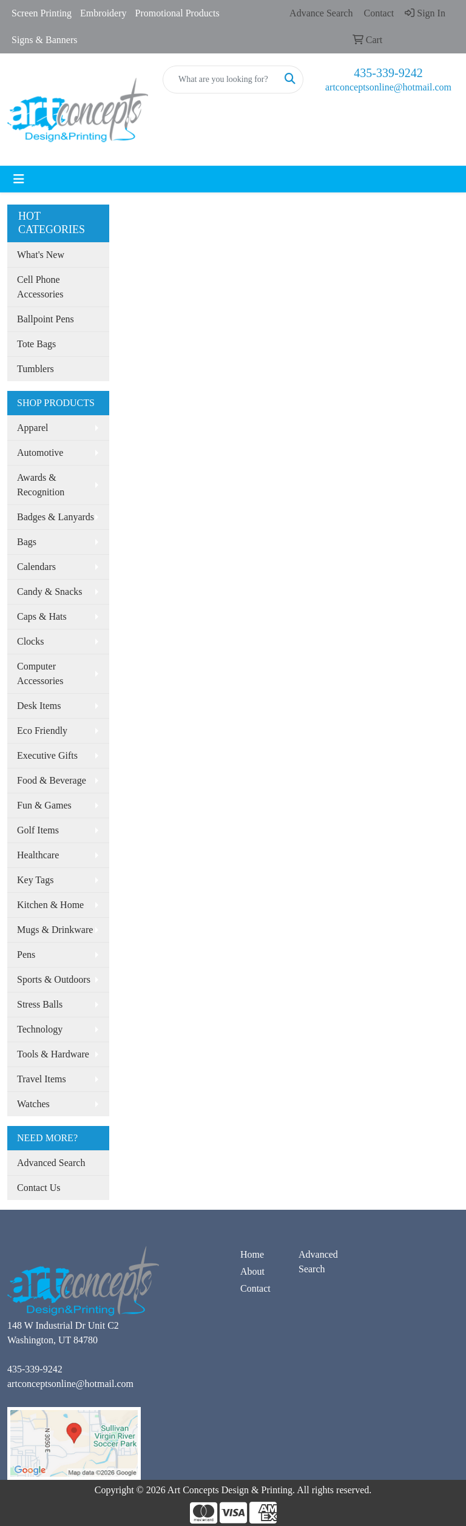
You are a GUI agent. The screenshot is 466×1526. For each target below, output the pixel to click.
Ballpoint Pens (45, 319)
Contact (255, 1288)
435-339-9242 (388, 73)
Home (252, 1254)
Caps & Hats (42, 616)
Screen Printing (42, 13)
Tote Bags (36, 344)
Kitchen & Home (50, 905)
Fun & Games (44, 805)
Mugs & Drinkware (55, 929)
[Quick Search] (220, 79)
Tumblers (35, 369)
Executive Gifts (47, 755)
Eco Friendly (42, 730)
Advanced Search (51, 1163)
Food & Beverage (51, 780)
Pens (26, 954)
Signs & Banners (44, 40)
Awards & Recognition (40, 484)
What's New (40, 254)
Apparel (33, 427)
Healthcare (38, 855)
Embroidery (103, 13)
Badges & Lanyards (55, 517)
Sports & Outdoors (53, 979)
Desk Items (39, 705)
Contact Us (39, 1187)
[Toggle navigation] (19, 179)
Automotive (40, 452)
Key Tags (35, 880)
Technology (39, 1029)
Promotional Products (177, 13)
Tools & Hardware (53, 1054)
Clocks (30, 641)
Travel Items (41, 1079)
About (252, 1271)
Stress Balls (39, 1004)
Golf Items (38, 830)
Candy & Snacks (50, 591)
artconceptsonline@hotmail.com (388, 87)
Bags (26, 542)
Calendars (36, 566)
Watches (33, 1104)
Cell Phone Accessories (40, 286)
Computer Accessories (40, 673)
